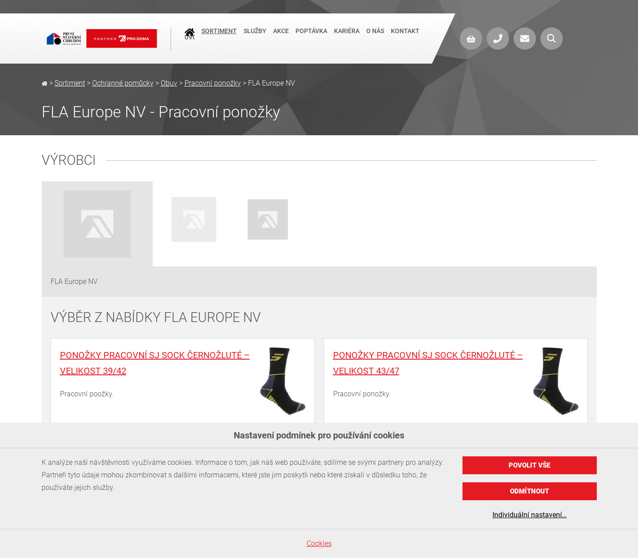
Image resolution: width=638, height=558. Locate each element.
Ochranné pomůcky (123, 83)
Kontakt (405, 37)
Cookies (319, 543)
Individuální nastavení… (529, 515)
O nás (375, 37)
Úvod (189, 38)
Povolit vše (529, 465)
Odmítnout (529, 491)
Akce (281, 37)
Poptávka (311, 37)
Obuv (169, 83)
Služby (255, 37)
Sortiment (219, 37)
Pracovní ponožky (212, 83)
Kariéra (347, 37)
